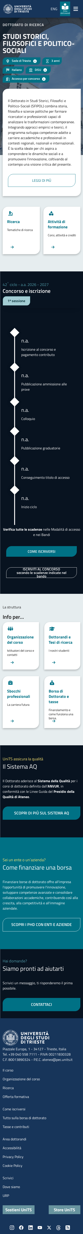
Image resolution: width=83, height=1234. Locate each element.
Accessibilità (12, 1148)
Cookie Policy (12, 1165)
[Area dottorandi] (65, 9)
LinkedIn (30, 1227)
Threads (58, 1227)
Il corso (8, 1070)
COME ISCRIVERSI (41, 551)
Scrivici (8, 1178)
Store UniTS (64, 1209)
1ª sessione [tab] (16, 300)
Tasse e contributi (16, 1126)
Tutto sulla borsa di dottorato (24, 1117)
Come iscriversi (14, 1109)
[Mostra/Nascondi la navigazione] (75, 9)
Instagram (12, 1227)
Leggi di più (41, 180)
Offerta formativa (16, 1096)
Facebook (21, 1227)
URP (6, 1195)
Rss (68, 1227)
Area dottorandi (14, 1139)
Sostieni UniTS (18, 1209)
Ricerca (8, 1087)
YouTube (40, 1227)
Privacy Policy (13, 1156)
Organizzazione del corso (21, 1079)
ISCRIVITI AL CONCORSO (41, 572)
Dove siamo (11, 1186)
